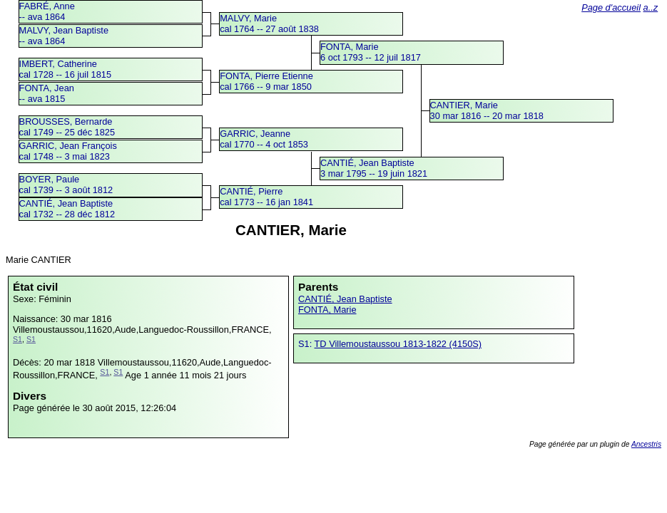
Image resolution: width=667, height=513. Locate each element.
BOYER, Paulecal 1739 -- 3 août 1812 (66, 184)
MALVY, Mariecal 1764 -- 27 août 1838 (269, 23)
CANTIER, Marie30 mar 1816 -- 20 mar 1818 (487, 110)
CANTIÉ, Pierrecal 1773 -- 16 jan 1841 (266, 196)
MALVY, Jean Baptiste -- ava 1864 (63, 35)
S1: (306, 343)
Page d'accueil (611, 7)
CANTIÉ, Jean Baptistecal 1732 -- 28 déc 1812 (67, 208)
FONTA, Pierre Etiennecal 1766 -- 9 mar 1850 (266, 81)
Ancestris (646, 444)
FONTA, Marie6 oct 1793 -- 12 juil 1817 (370, 52)
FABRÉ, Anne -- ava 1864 (47, 11)
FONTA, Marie (327, 309)
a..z (650, 7)
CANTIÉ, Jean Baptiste (345, 299)
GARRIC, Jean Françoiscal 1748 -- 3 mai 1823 (68, 151)
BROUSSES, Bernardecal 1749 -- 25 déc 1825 (67, 127)
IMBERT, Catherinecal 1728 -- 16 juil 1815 (65, 69)
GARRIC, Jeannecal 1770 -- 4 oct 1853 (264, 139)
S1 (17, 339)
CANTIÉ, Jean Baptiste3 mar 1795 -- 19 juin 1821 (373, 168)
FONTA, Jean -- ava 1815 (46, 93)
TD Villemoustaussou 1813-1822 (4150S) (398, 343)
